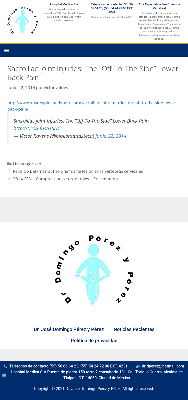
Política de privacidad (94, 340)
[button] (6, 50)
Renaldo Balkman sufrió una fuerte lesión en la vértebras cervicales (78, 171)
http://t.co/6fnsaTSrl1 (36, 128)
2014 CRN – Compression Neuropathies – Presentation (65, 179)
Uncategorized (27, 164)
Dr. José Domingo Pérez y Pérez (69, 329)
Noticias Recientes (134, 329)
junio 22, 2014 (110, 135)
